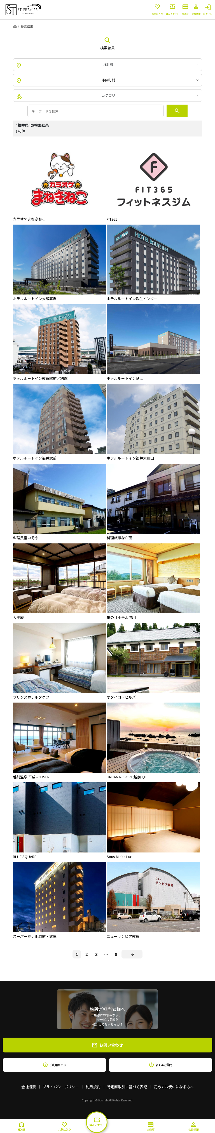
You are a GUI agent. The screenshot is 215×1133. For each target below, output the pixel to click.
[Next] (131, 954)
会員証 (185, 9)
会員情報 (195, 9)
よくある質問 (160, 1065)
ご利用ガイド (54, 1065)
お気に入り (157, 9)
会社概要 (28, 1086)
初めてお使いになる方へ (174, 1086)
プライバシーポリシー (61, 1086)
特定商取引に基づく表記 (127, 1086)
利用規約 (93, 1086)
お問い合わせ (107, 1045)
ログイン (207, 9)
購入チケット (172, 9)
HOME (21, 1127)
